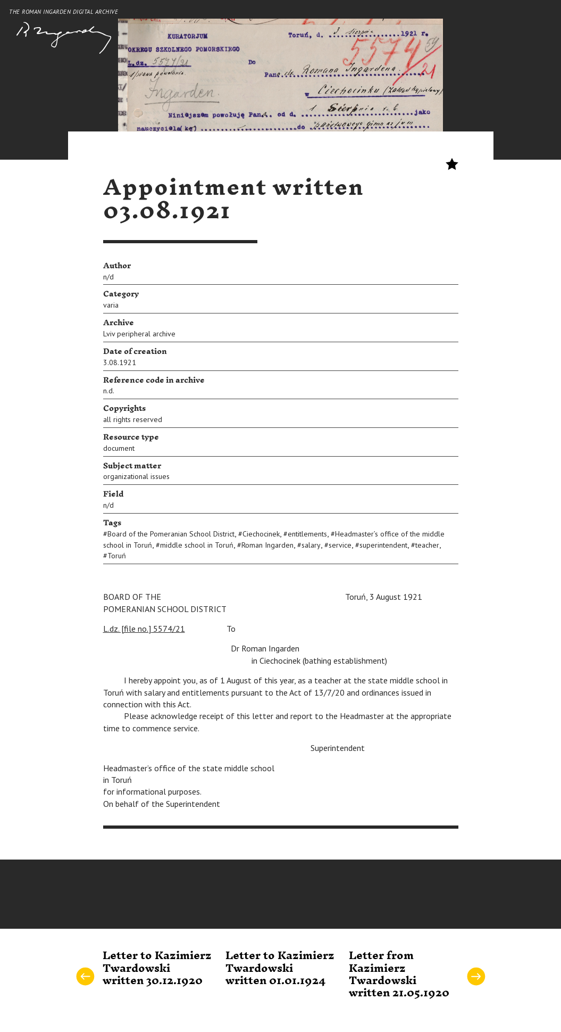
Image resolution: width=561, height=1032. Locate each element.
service (340, 545)
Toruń (116, 555)
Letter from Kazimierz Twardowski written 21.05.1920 (399, 974)
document (119, 448)
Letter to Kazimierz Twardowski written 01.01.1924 (279, 968)
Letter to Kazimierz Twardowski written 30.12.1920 (157, 968)
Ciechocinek (261, 534)
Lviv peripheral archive (139, 334)
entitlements (307, 534)
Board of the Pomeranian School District (171, 534)
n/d (108, 277)
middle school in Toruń (196, 545)
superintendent (383, 545)
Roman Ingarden (267, 545)
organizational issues (136, 476)
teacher (427, 545)
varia (111, 305)
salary (311, 545)
